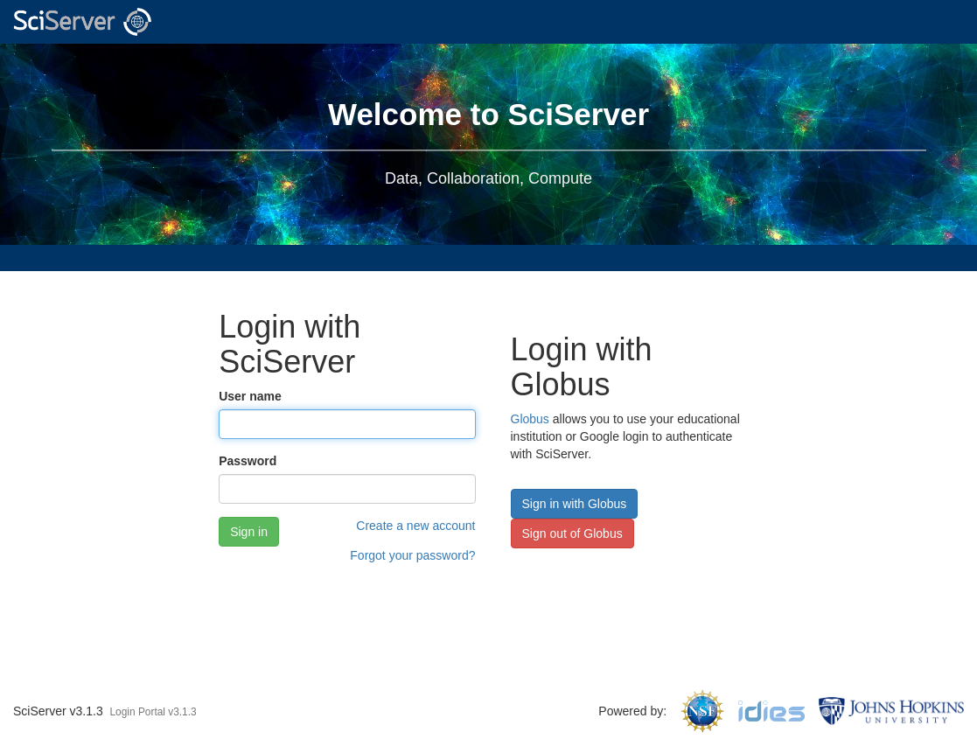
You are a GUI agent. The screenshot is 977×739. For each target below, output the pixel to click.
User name (250, 396)
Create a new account (415, 526)
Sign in (249, 532)
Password (247, 461)
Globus (530, 419)
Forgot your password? (412, 555)
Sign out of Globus (572, 533)
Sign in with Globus (574, 504)
